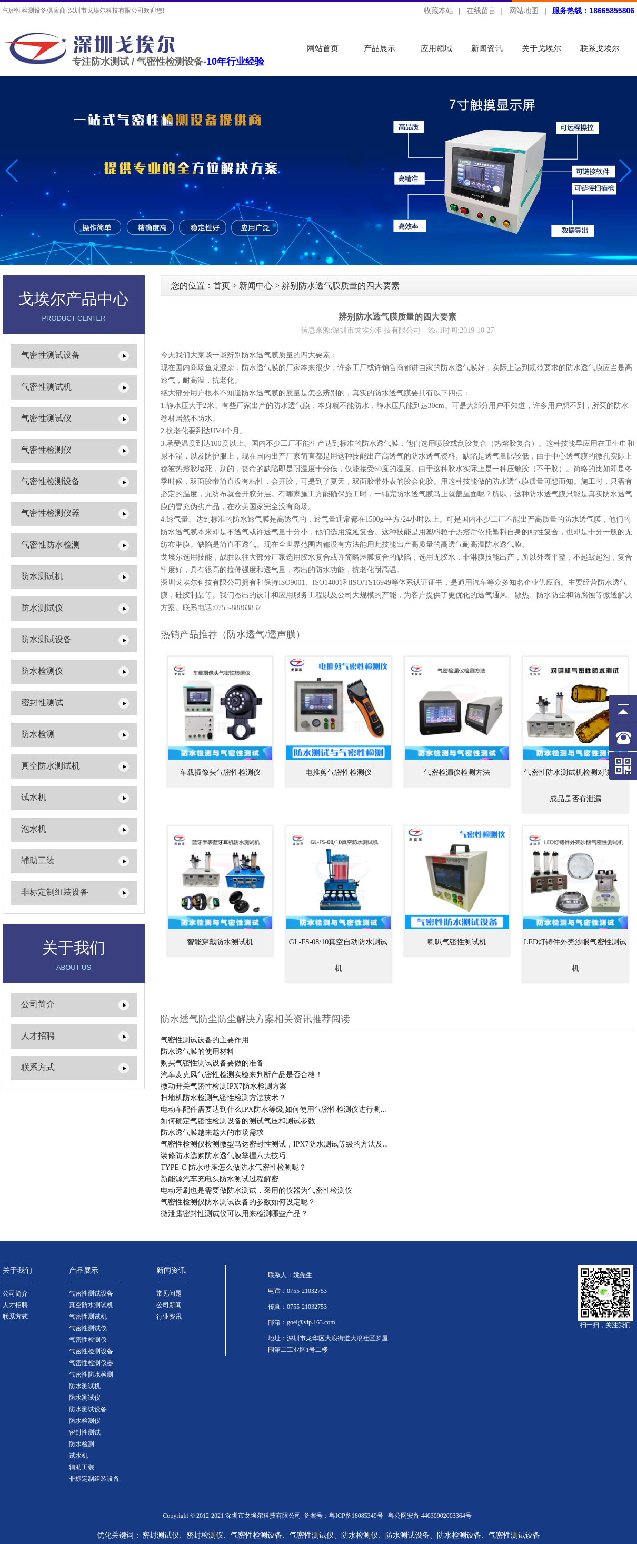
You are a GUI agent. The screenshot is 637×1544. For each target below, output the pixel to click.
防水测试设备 (46, 639)
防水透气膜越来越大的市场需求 (212, 1133)
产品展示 (379, 48)
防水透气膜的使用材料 (197, 1051)
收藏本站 (438, 10)
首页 (221, 285)
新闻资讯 (487, 48)
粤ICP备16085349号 (356, 1515)
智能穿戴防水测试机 (220, 942)
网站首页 (323, 48)
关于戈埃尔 (541, 48)
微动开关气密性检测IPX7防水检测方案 (224, 1086)
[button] (625, 170)
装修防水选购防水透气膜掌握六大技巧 (223, 1156)
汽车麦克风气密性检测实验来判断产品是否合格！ (242, 1075)
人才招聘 (38, 1035)
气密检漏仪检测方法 (457, 772)
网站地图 (524, 10)
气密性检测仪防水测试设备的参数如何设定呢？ (238, 1202)
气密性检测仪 (46, 449)
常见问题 (169, 1293)
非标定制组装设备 (54, 892)
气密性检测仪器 (50, 513)
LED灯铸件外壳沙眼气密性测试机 (575, 955)
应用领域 (436, 48)
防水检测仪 (42, 670)
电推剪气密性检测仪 (338, 772)
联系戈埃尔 (600, 48)
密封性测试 (42, 702)
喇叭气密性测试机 (456, 942)
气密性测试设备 (50, 355)
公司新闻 (169, 1305)
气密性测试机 (46, 386)
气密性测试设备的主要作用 (205, 1040)
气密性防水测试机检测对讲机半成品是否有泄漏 (575, 786)
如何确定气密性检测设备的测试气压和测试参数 (238, 1121)
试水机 (33, 797)
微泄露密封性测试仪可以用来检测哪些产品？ (234, 1214)
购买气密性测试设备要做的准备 (212, 1063)
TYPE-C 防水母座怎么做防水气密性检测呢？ (233, 1167)
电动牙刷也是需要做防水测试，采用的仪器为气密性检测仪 (256, 1190)
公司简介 (38, 1004)
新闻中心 (256, 285)
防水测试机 (42, 576)
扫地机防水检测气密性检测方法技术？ (223, 1098)
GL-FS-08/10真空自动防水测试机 (338, 955)
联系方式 (38, 1067)
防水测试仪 (42, 607)
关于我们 (17, 1270)
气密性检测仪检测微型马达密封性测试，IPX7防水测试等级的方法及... (274, 1144)
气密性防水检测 (50, 544)
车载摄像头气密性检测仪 (220, 772)
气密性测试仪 (46, 418)
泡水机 (33, 828)
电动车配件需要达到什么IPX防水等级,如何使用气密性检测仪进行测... (273, 1109)
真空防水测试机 (50, 765)
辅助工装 (38, 860)
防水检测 (38, 734)
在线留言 (481, 10)
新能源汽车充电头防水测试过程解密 (219, 1179)
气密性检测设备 (50, 481)
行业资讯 (169, 1316)
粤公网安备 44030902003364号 (430, 1515)
